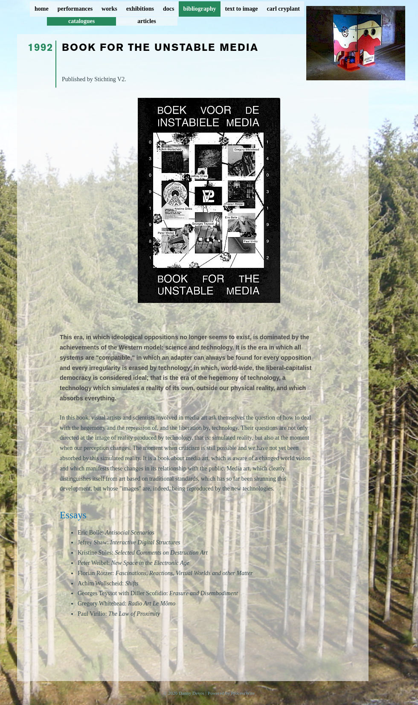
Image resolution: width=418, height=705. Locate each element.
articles (146, 21)
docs (168, 9)
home (42, 9)
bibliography (199, 9)
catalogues (81, 21)
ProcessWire (243, 693)
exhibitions (140, 9)
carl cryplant (283, 9)
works (109, 9)
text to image (241, 9)
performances (75, 9)
